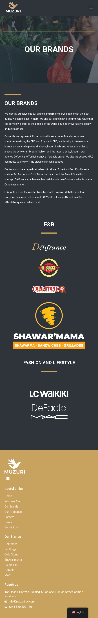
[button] (91, 8)
